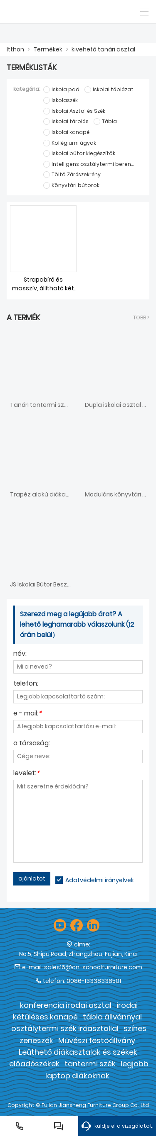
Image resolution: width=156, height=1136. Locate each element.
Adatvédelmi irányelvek (99, 880)
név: (20, 654)
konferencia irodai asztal (65, 1005)
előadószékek (34, 1063)
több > (141, 317)
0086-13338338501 (94, 981)
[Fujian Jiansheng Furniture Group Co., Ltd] (45, 11)
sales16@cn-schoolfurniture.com (93, 967)
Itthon (15, 49)
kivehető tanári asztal (103, 49)
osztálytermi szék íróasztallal (65, 1028)
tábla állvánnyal (112, 1017)
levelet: (26, 774)
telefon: (25, 684)
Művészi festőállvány (96, 1040)
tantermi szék (90, 1063)
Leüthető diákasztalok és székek (78, 1052)
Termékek (47, 49)
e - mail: (27, 714)
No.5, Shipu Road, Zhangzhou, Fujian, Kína (78, 954)
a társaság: (31, 744)
